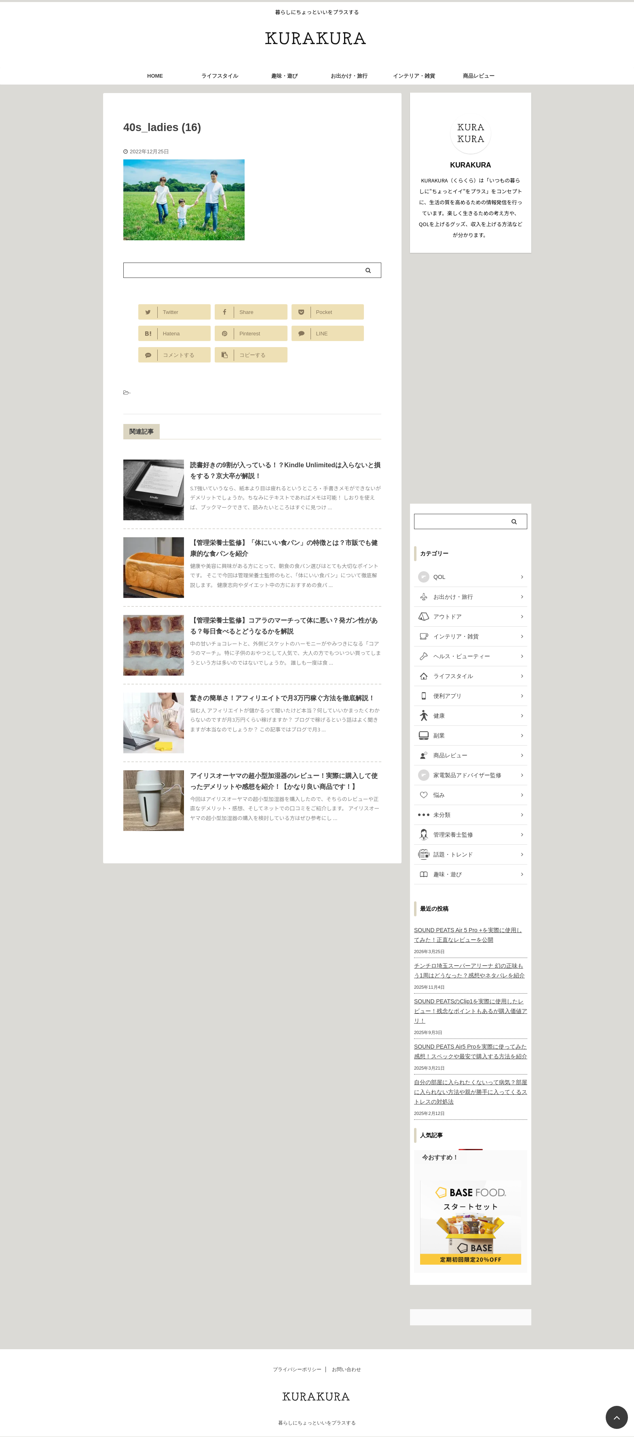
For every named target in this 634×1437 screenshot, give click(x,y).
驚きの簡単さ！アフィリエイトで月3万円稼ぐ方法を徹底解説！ (282, 698)
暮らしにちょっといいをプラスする (317, 1423)
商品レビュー (479, 76)
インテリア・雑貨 (414, 76)
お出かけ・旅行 (349, 76)
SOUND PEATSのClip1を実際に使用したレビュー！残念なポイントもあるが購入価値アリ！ (470, 1011)
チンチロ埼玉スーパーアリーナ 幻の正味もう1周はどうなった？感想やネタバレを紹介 (469, 970)
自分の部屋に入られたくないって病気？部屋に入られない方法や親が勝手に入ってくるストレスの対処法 (470, 1092)
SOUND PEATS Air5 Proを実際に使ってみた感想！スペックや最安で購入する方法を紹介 (470, 1051)
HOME (155, 76)
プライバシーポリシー (297, 1369)
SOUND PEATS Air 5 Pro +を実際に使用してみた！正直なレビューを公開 (468, 935)
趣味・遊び (284, 76)
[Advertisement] (470, 378)
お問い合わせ (346, 1369)
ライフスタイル (219, 76)
